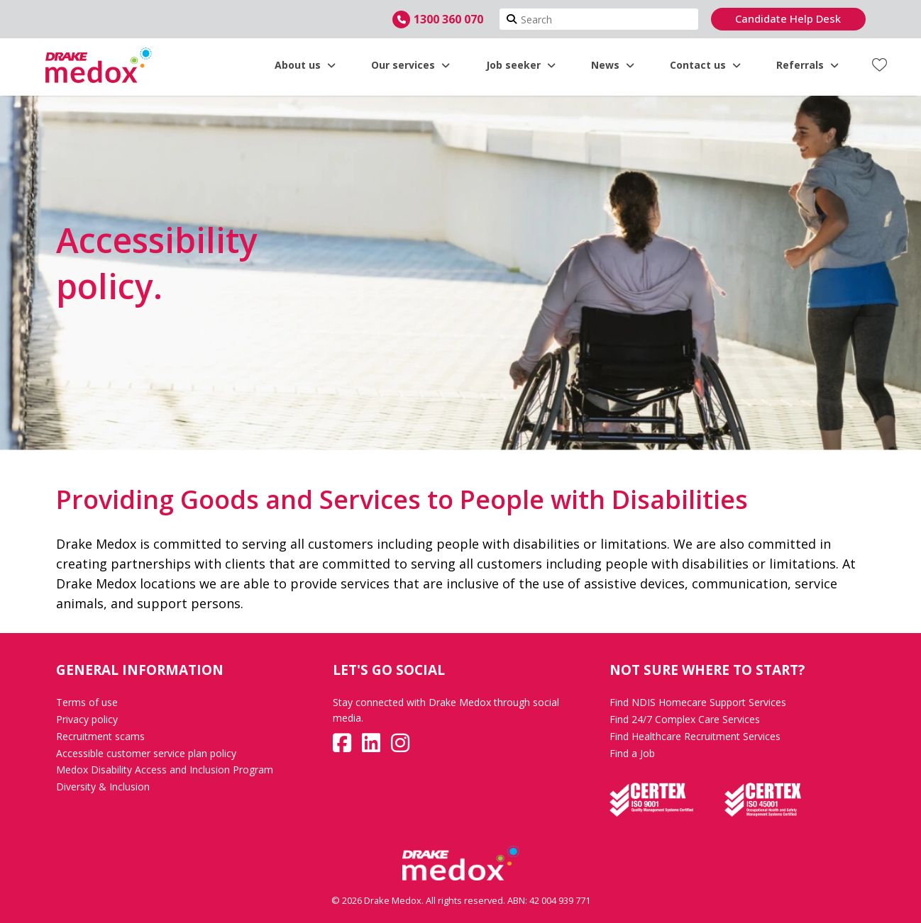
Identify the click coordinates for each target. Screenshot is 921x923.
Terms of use (87, 702)
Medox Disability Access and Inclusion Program (164, 769)
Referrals (807, 65)
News (612, 65)
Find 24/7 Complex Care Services (685, 719)
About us (305, 65)
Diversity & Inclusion (103, 786)
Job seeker (521, 65)
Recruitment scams (100, 736)
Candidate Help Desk (788, 18)
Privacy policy (87, 719)
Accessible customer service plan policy (146, 753)
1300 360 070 (448, 19)
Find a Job (632, 753)
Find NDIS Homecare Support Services (698, 702)
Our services (410, 65)
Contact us (705, 65)
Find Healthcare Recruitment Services (695, 736)
